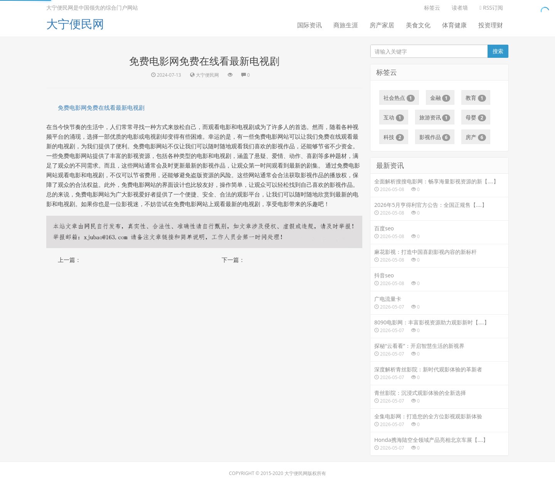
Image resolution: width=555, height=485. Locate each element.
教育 (476, 98)
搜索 (498, 51)
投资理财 (490, 25)
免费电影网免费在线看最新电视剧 (101, 107)
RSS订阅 (491, 7)
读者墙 (460, 7)
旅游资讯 (435, 117)
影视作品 (435, 137)
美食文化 (418, 25)
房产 (476, 137)
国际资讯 (309, 25)
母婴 (476, 117)
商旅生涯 (345, 25)
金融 (440, 98)
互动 (393, 117)
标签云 (432, 7)
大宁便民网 (75, 24)
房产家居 (382, 25)
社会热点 (399, 98)
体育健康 (454, 25)
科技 (393, 137)
